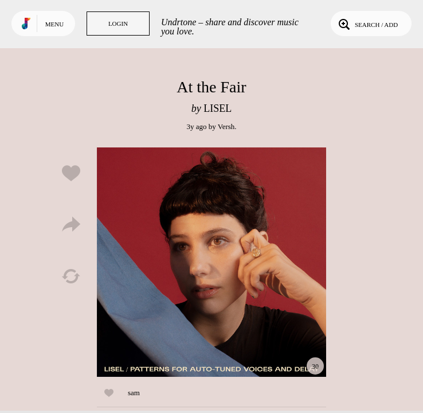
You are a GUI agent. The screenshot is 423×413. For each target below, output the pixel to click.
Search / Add (367, 23)
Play (211, 262)
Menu (54, 24)
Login (118, 23)
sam (134, 392)
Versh (226, 126)
